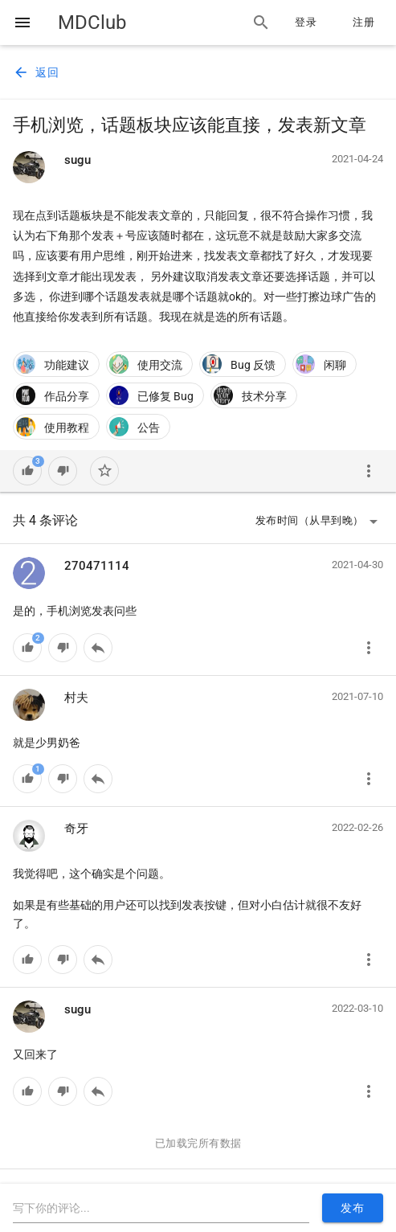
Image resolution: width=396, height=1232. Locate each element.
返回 (36, 72)
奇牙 (76, 828)
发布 (352, 1207)
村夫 (76, 697)
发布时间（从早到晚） (319, 521)
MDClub (92, 22)
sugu (77, 160)
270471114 (96, 566)
